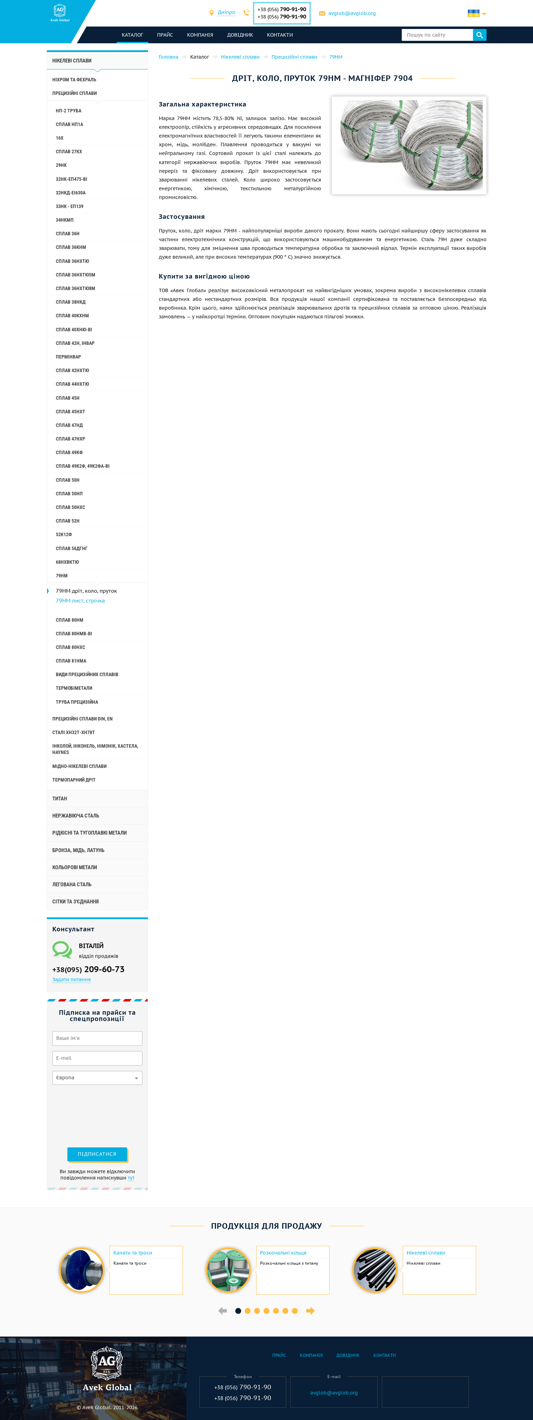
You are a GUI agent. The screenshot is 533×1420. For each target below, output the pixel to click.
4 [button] (266, 1311)
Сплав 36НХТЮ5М (75, 275)
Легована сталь (71, 884)
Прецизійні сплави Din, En (82, 719)
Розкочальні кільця (283, 1253)
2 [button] (248, 1311)
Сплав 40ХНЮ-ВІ (74, 329)
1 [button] (238, 1311)
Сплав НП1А (69, 124)
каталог (132, 35)
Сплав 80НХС (70, 647)
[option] (120, 1270)
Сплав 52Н (68, 521)
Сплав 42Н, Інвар (75, 343)
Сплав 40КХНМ (72, 315)
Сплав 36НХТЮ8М (75, 288)
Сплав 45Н (68, 398)
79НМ (62, 575)
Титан (59, 799)
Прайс (165, 35)
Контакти (280, 35)
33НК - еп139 (69, 206)
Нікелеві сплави (71, 61)
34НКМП (65, 220)
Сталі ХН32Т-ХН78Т (73, 732)
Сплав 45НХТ (70, 411)
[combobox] (226, 13)
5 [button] (276, 1311)
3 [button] (257, 1311)
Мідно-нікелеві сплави (79, 766)
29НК (61, 165)
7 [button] (295, 1311)
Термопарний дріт (74, 780)
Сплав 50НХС (70, 507)
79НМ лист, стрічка (80, 600)
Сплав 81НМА (71, 661)
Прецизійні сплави (74, 93)
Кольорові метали (74, 867)
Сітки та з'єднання (75, 901)
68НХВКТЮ (67, 562)
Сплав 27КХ (69, 151)
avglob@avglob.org (352, 13)
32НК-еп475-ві (71, 179)
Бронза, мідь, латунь (78, 850)
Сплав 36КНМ (71, 247)
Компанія (200, 35)
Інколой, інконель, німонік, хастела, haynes (95, 749)
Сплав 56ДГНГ (72, 548)
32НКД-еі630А (71, 192)
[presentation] (81, 1115)
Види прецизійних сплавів (87, 674)
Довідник (240, 35)
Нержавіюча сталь (75, 816)
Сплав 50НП (69, 493)
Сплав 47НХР (70, 439)
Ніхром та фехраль (74, 79)
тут (131, 1178)
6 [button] (285, 1311)
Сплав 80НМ (69, 620)
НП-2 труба (68, 110)
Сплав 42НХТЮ (72, 370)
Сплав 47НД (69, 425)
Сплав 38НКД (71, 302)
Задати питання (71, 979)
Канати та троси (132, 1253)
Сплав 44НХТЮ (72, 384)
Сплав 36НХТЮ (72, 261)
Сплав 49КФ (69, 452)
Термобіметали (74, 688)
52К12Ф (64, 534)
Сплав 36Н (68, 233)
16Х (60, 138)
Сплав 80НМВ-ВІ (74, 633)
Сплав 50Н (68, 480)
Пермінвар (68, 357)
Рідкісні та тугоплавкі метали (89, 833)
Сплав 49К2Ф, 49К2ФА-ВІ (83, 466)
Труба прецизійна (77, 702)
